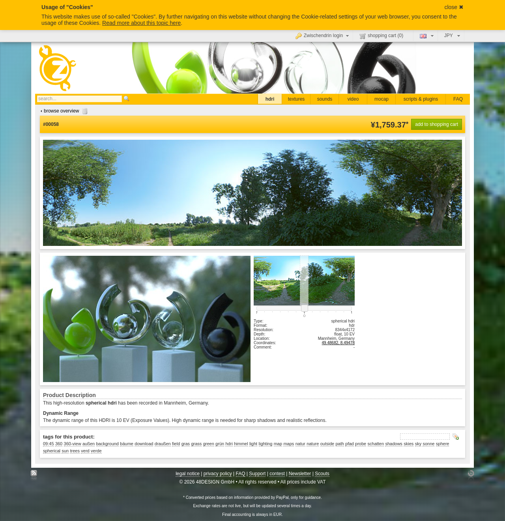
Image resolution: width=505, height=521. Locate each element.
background (107, 443)
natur (300, 443)
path (340, 443)
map (278, 443)
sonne (428, 443)
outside (327, 443)
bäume (126, 443)
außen (88, 443)
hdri (270, 99)
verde (96, 450)
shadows (393, 443)
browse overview (63, 111)
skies (408, 443)
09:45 (48, 443)
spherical (51, 450)
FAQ (458, 99)
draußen (163, 443)
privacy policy (218, 473)
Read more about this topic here (141, 23)
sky (418, 443)
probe (360, 443)
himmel (241, 443)
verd (85, 450)
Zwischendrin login (323, 35)
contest (277, 473)
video (353, 99)
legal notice (188, 473)
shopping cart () (381, 36)
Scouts (322, 473)
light (253, 443)
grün (219, 443)
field (176, 443)
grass (196, 443)
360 (58, 443)
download (144, 443)
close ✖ (454, 7)
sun (65, 450)
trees (74, 450)
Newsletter (300, 473)
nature (313, 443)
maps (288, 443)
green (208, 443)
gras (185, 443)
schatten (376, 443)
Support (257, 473)
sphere (442, 443)
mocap (381, 99)
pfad (349, 443)
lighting (266, 443)
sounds (325, 99)
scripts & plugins (421, 99)
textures (296, 99)
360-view (72, 443)
